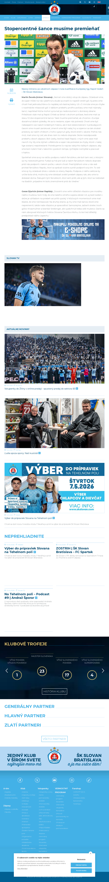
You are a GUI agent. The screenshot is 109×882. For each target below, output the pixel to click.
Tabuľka (7, 812)
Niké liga (18, 450)
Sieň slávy (25, 798)
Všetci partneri (54, 738)
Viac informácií (22, 868)
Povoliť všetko (81, 870)
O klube (25, 804)
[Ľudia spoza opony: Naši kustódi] (54, 423)
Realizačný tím (10, 795)
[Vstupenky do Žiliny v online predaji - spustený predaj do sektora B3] (54, 359)
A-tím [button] (30, 18)
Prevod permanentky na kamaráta (62, 816)
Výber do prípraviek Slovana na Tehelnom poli (29, 518)
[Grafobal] (37, 721)
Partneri (25, 822)
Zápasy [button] (38, 18)
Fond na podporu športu (29, 849)
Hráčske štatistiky (11, 798)
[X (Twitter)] (85, 2)
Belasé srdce (40, 2)
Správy (46, 18)
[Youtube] (89, 2)
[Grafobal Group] (67, 730)
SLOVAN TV (86, 18)
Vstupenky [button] (22, 18)
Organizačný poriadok (26, 837)
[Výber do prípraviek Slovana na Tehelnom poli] (54, 488)
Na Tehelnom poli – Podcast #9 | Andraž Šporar (26, 611)
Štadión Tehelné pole (28, 832)
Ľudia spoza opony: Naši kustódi (22, 453)
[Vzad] (6, 670)
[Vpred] (102, 670)
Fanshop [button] (97, 18)
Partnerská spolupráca (26, 826)
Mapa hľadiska (44, 827)
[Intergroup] (41, 730)
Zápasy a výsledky (11, 809)
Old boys (25, 801)
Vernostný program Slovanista (43, 839)
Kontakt (25, 810)
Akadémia (55, 18)
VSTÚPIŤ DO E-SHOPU (79, 793)
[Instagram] (94, 2)
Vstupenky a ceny (45, 792)
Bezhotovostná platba (45, 823)
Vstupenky (19, 385)
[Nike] (54, 712)
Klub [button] (13, 18)
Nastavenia (81, 859)
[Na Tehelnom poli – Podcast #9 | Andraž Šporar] (28, 596)
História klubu (54, 691)
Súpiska (7, 792)
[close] (90, 853)
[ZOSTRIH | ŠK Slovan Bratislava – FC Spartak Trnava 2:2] (80, 551)
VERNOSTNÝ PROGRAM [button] (71, 18)
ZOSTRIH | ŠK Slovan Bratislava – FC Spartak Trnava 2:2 (74, 566)
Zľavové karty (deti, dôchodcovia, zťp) (46, 816)
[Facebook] (80, 2)
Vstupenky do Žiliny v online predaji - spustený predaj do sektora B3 (41, 388)
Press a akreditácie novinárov (26, 816)
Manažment (26, 807)
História (25, 792)
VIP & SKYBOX (44, 810)
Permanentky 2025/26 (44, 805)
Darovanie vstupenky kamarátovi (43, 848)
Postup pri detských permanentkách (62, 825)
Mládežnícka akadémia (26, 843)
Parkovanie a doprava (44, 832)
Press (14, 2)
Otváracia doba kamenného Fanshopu (79, 801)
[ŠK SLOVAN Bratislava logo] (54, 8)
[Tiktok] (94, 6)
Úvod (6, 18)
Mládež (18, 515)
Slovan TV (72, 561)
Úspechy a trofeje (28, 795)
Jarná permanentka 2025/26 (44, 798)
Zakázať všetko (81, 865)
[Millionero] (71, 721)
